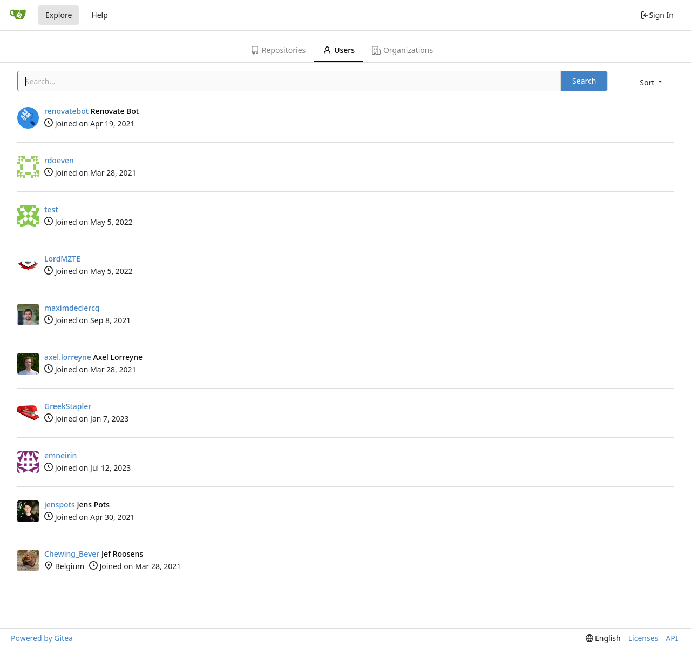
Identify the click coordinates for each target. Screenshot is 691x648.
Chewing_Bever (71, 554)
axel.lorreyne (67, 357)
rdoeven (59, 160)
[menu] (652, 81)
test (51, 209)
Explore (58, 15)
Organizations (402, 50)
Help (99, 15)
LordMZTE (62, 258)
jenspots (59, 504)
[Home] (18, 15)
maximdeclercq (72, 308)
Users (339, 50)
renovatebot (66, 111)
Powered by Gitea (42, 638)
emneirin (60, 455)
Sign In (657, 15)
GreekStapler (67, 406)
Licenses (643, 638)
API (672, 638)
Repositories (278, 50)
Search (584, 81)
